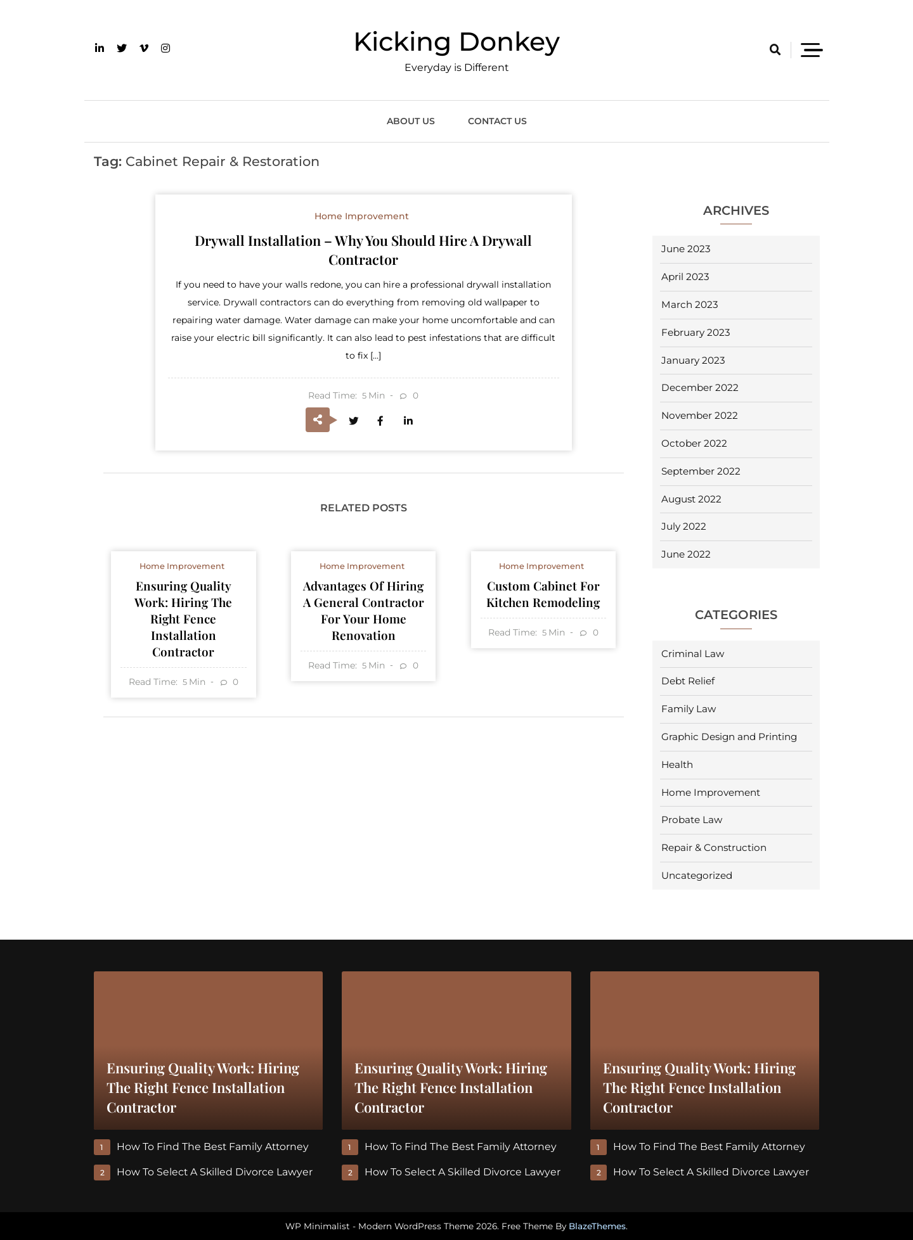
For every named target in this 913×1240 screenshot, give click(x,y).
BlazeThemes (597, 1226)
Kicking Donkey (456, 41)
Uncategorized (696, 875)
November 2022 (699, 415)
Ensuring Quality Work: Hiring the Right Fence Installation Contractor (183, 622)
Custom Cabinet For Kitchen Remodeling (543, 596)
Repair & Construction (714, 847)
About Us (411, 121)
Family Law (688, 709)
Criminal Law (692, 654)
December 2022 (700, 387)
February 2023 (695, 332)
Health (677, 764)
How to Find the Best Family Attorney (214, 1147)
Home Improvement (710, 792)
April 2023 (685, 277)
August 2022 (691, 499)
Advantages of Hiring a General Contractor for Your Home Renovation (363, 614)
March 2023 (689, 304)
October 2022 (694, 443)
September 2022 (701, 471)
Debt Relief (688, 681)
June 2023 (686, 249)
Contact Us (497, 121)
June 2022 (686, 554)
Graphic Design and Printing (729, 737)
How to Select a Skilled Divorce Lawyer (215, 1172)
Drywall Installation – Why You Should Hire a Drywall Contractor (363, 250)
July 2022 (683, 526)
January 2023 (693, 360)
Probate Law (691, 820)
